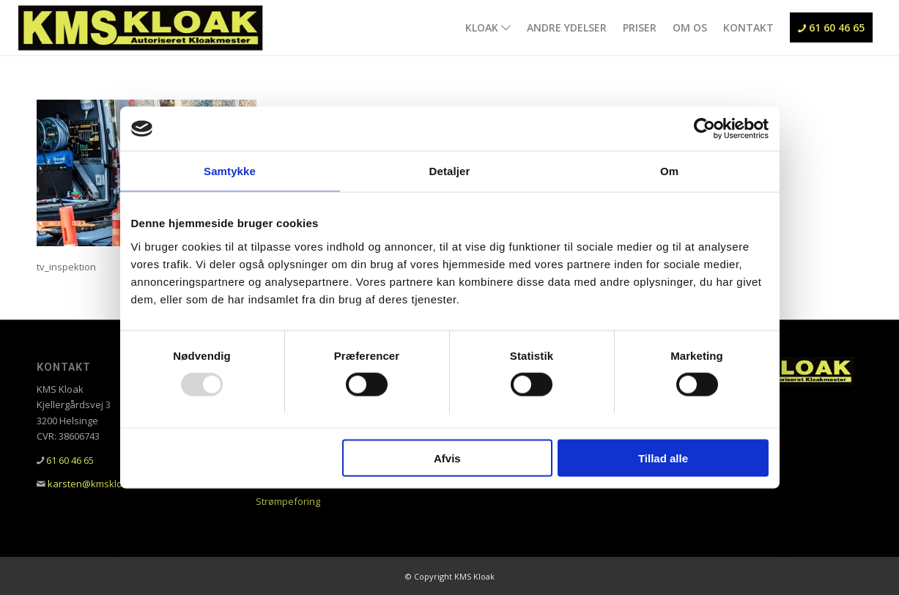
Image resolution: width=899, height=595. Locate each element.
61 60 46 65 (70, 460)
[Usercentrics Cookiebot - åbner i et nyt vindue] (704, 129)
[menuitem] (488, 27)
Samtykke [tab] (230, 171)
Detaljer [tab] (449, 171)
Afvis (447, 457)
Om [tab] (669, 171)
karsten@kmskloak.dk (97, 483)
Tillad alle (663, 457)
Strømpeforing (288, 501)
